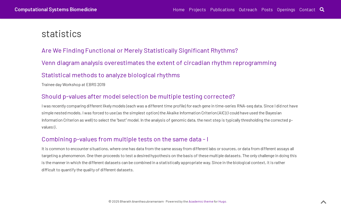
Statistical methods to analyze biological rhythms (111, 75)
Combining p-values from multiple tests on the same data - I (125, 139)
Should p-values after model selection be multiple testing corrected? (138, 96)
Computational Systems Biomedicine (56, 9)
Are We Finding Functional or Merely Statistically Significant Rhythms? (140, 50)
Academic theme (201, 201)
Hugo (222, 201)
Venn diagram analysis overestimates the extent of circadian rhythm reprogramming (159, 62)
